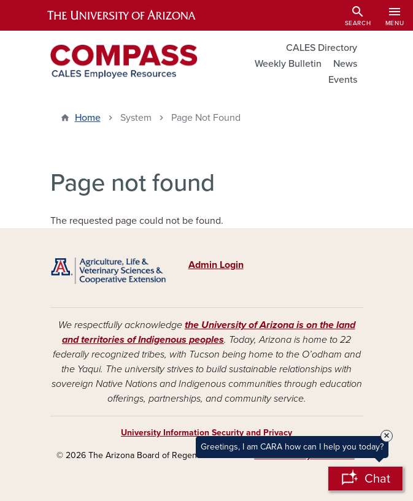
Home (88, 118)
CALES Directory (321, 48)
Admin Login (216, 265)
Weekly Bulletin (288, 64)
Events (342, 80)
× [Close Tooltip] (387, 436)
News (345, 64)
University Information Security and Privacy (206, 432)
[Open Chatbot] (365, 478)
